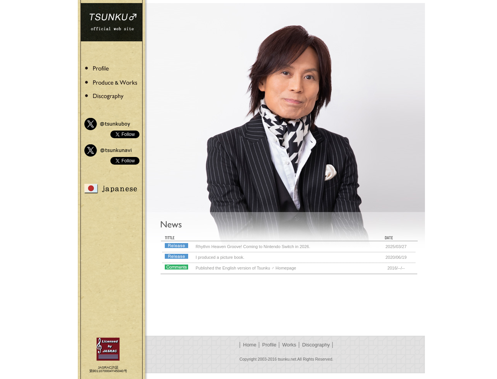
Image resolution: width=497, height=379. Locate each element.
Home (249, 345)
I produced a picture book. (220, 257)
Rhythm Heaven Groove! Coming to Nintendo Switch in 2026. (253, 246)
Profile (269, 345)
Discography (316, 345)
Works (289, 345)
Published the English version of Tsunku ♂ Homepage (246, 268)
